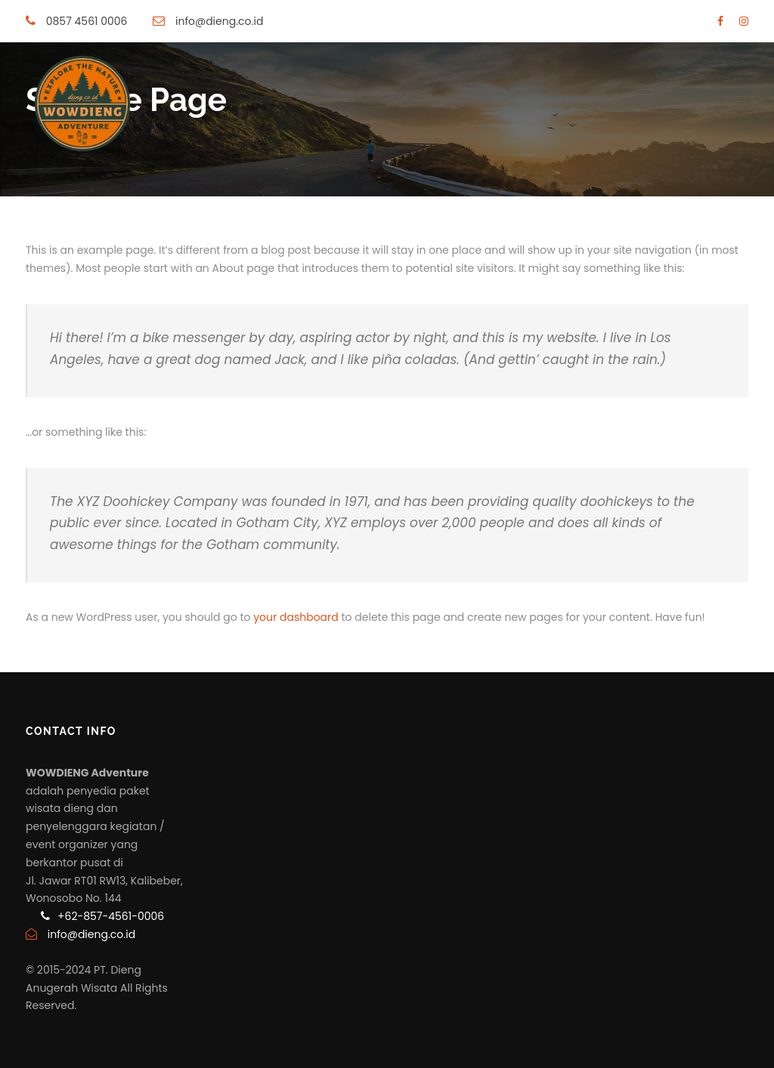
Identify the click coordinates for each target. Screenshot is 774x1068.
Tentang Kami (630, 216)
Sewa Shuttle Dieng (431, 216)
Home (136, 216)
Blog (700, 216)
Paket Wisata (207, 216)
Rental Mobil (538, 216)
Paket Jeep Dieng (311, 216)
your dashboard (296, 617)
